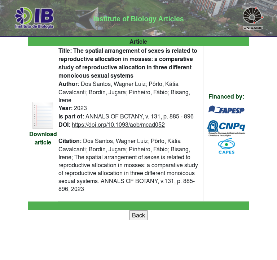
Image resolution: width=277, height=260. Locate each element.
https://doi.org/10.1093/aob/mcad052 (118, 125)
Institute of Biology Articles (138, 19)
